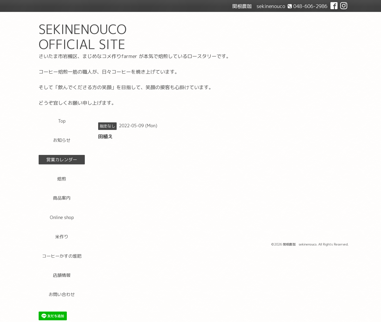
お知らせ (61, 140)
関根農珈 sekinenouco (300, 244)
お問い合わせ (62, 294)
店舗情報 (61, 275)
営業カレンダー (61, 160)
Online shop (62, 217)
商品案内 (61, 198)
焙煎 (61, 179)
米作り (61, 237)
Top (62, 121)
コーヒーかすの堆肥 (61, 256)
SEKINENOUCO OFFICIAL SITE (83, 36)
